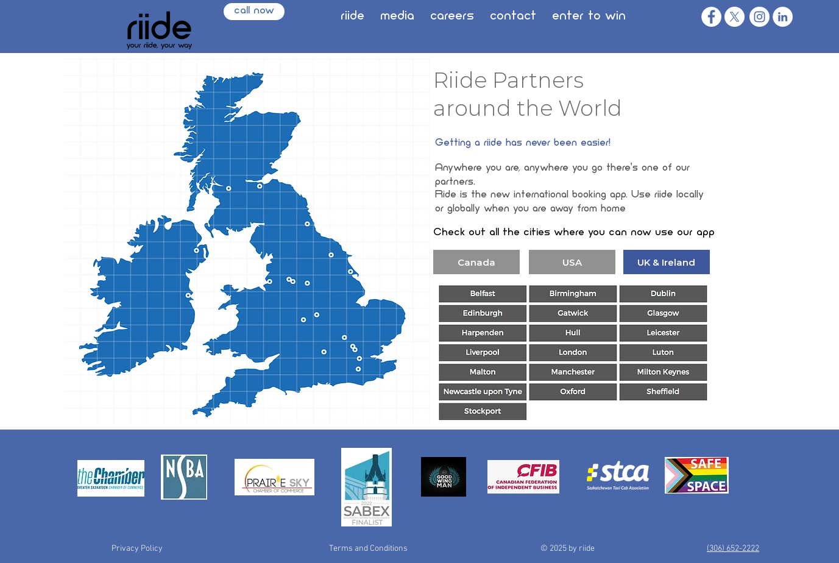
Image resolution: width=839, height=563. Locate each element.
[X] (734, 17)
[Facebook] (711, 17)
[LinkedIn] (783, 17)
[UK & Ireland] (666, 262)
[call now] (254, 11)
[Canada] (476, 262)
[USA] (572, 262)
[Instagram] (759, 17)
